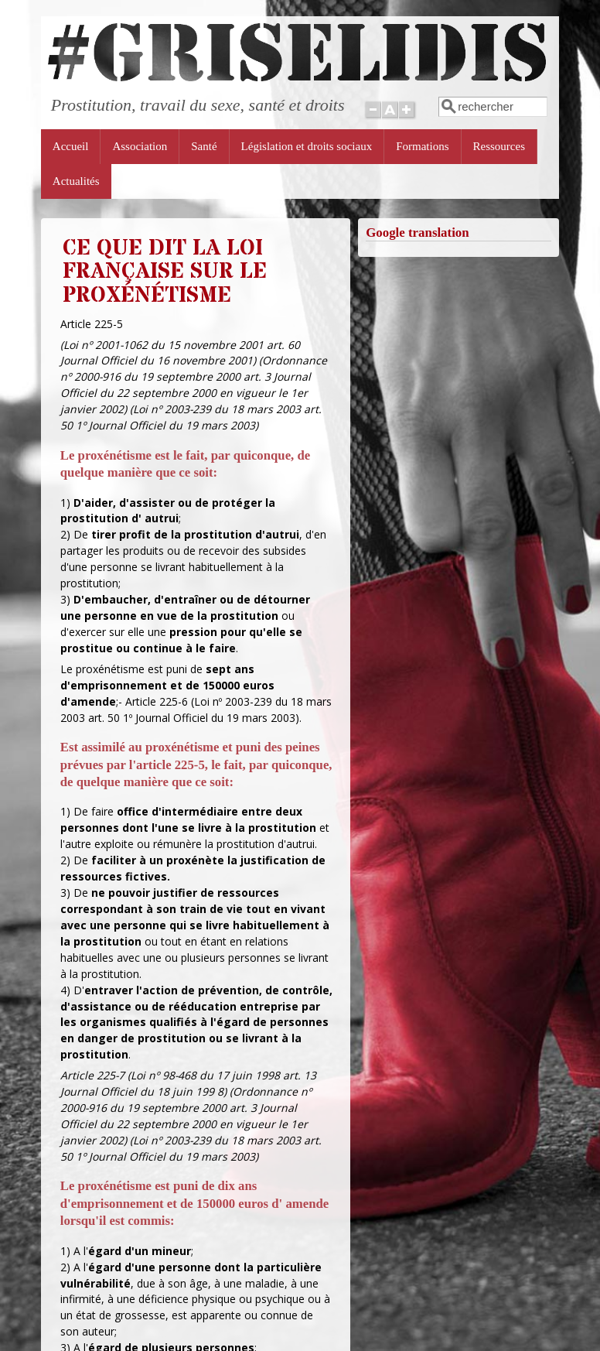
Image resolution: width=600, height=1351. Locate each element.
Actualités (76, 181)
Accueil (71, 146)
